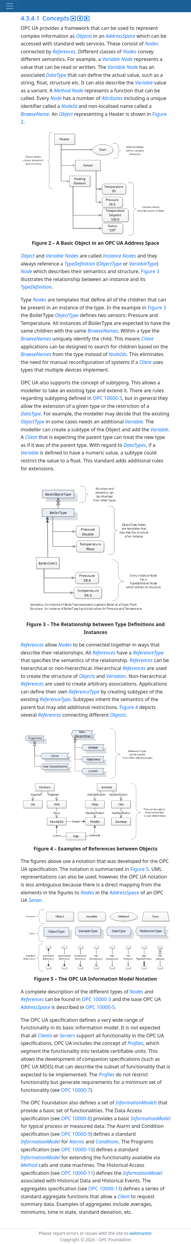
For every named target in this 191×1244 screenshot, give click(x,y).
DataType (56, 75)
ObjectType (110, 263)
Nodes (151, 43)
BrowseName (35, 114)
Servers (67, 1035)
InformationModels (136, 1102)
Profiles (135, 1043)
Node (127, 59)
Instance (112, 255)
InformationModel (150, 1118)
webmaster (140, 1233)
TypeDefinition (79, 263)
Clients (45, 1035)
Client (147, 338)
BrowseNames (103, 330)
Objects (84, 36)
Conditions (107, 1141)
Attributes (112, 98)
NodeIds (118, 354)
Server (35, 900)
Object (66, 114)
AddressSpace (120, 36)
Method (62, 90)
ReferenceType (148, 652)
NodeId (69, 106)
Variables (116, 676)
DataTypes (134, 445)
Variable (111, 59)
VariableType (143, 263)
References (63, 51)
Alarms (77, 1141)
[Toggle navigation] (9, 6)
